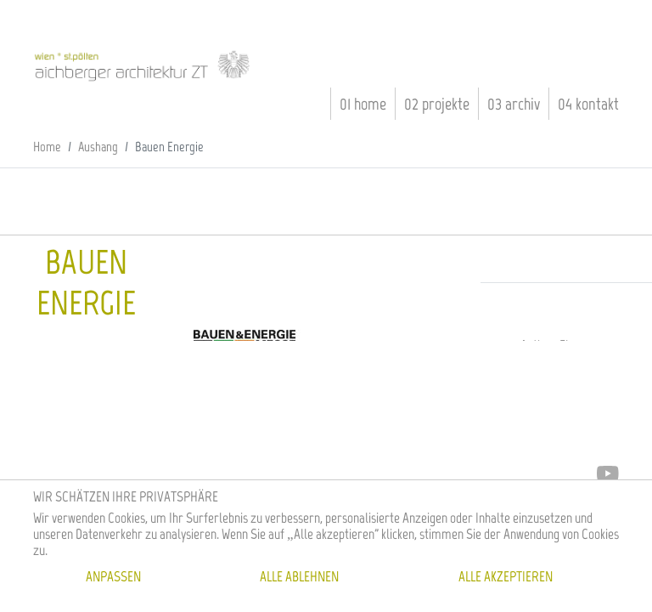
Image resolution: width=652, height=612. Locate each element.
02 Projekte (436, 104)
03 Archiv (513, 104)
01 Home (363, 104)
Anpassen (113, 576)
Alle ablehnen (299, 576)
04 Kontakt (588, 104)
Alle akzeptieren (505, 576)
